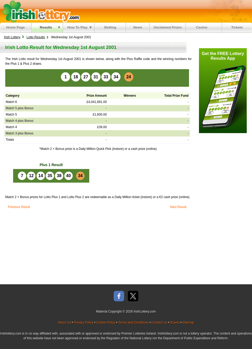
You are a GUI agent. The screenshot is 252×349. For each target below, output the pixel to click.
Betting (110, 27)
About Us (64, 322)
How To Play (79, 27)
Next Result (178, 207)
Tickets (237, 27)
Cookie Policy (106, 322)
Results (50, 27)
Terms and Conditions (133, 322)
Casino (202, 27)
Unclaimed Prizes (168, 27)
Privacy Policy (83, 322)
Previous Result (19, 207)
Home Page (15, 27)
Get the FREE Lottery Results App (223, 56)
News (137, 27)
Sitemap (188, 322)
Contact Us (159, 322)
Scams (175, 322)
